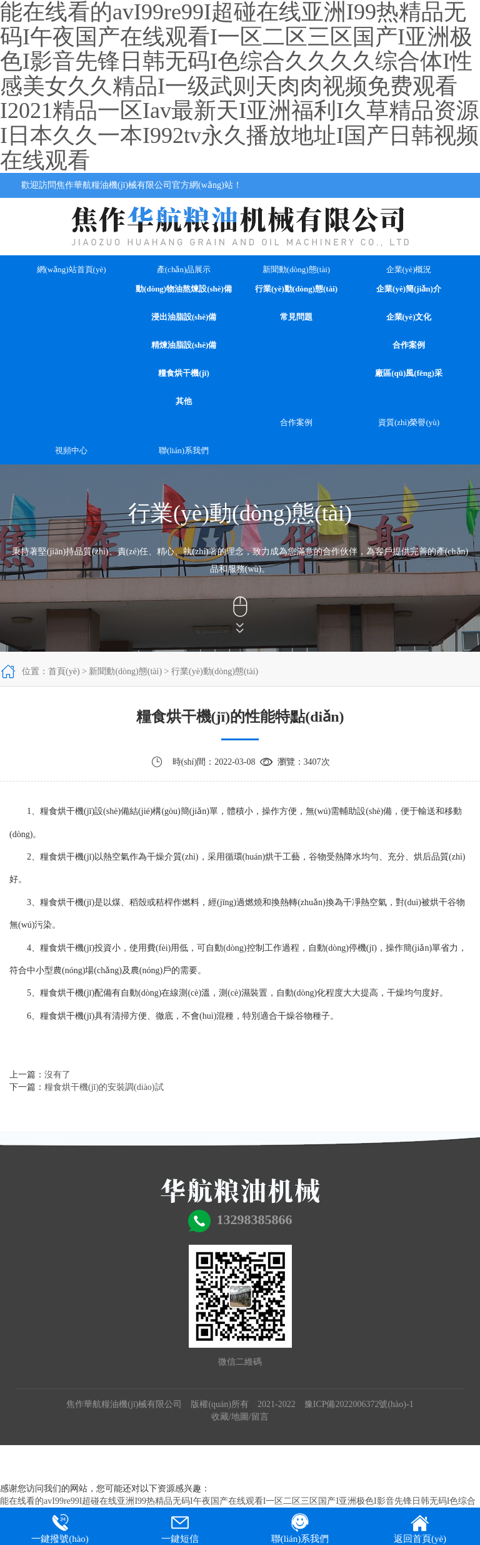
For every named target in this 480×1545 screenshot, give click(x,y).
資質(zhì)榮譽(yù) (408, 422)
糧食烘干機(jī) (183, 373)
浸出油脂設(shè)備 (184, 316)
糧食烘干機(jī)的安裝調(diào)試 (104, 1087)
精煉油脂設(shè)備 (184, 345)
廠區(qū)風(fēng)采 (408, 373)
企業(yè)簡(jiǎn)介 (408, 288)
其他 (184, 401)
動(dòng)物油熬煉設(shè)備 (184, 288)
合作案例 (408, 345)
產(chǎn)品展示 (184, 269)
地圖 (240, 1416)
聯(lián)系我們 (184, 450)
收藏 (220, 1416)
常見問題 (296, 316)
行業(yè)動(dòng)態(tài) (296, 288)
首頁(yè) (64, 671)
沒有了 (57, 1074)
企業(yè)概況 (409, 269)
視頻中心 (71, 450)
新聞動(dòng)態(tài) (296, 269)
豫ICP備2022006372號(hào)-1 (359, 1404)
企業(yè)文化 (409, 316)
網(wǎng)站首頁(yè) (71, 269)
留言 (260, 1416)
